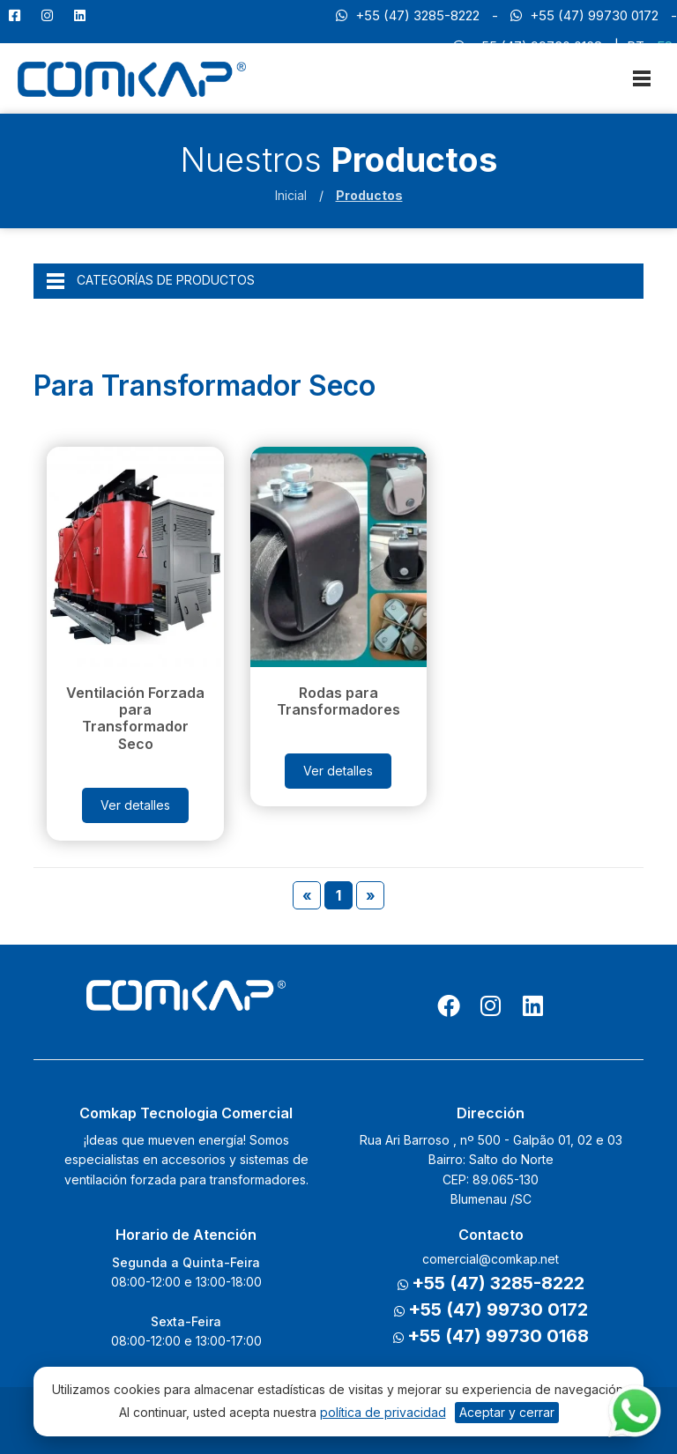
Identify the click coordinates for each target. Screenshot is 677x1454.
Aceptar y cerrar (506, 1412)
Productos (369, 195)
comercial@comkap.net (490, 1258)
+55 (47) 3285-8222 (408, 15)
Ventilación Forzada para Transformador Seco (135, 718)
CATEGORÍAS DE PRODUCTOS (151, 281)
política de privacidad (383, 1412)
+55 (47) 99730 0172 (584, 15)
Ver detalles (135, 804)
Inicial (291, 195)
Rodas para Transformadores (338, 701)
